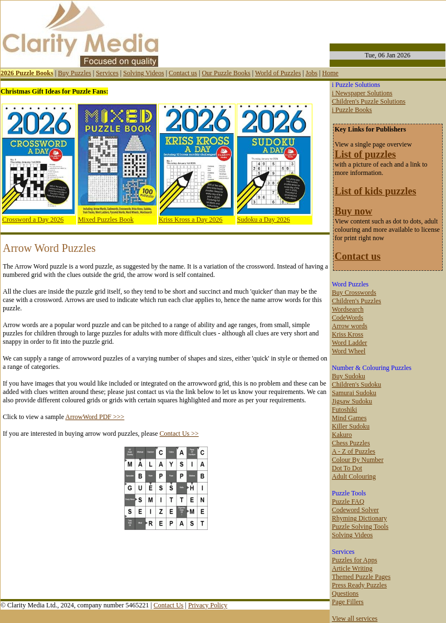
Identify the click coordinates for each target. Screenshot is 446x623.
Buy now (354, 211)
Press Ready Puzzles (359, 585)
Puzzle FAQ (348, 501)
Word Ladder (349, 343)
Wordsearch (348, 309)
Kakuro (342, 435)
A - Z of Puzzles (353, 451)
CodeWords (347, 318)
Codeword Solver (355, 510)
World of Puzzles (278, 73)
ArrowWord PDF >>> (94, 417)
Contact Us (169, 605)
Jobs (311, 73)
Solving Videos (143, 73)
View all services (355, 618)
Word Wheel (348, 351)
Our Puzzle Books (226, 73)
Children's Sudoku (356, 384)
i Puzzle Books (352, 110)
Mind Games (349, 418)
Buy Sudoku (348, 376)
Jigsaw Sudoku (352, 401)
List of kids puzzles (375, 191)
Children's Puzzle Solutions (368, 101)
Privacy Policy (207, 605)
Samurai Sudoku (354, 393)
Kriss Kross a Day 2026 (191, 219)
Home (330, 73)
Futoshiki (344, 409)
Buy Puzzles (74, 73)
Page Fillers (348, 602)
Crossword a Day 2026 (32, 219)
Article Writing (352, 568)
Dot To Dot (347, 468)
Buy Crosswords (354, 292)
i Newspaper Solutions (362, 93)
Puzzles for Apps (354, 560)
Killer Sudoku (351, 426)
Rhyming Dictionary (359, 518)
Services (107, 73)
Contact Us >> (179, 433)
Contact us (183, 73)
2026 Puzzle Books (27, 73)
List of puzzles (365, 154)
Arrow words (349, 326)
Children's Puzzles (356, 301)
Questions (345, 593)
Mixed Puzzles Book (106, 219)
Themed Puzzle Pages (361, 577)
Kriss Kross (347, 334)
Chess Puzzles (351, 443)
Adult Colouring (354, 476)
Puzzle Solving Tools (360, 526)
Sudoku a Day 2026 (263, 219)
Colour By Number (358, 460)
